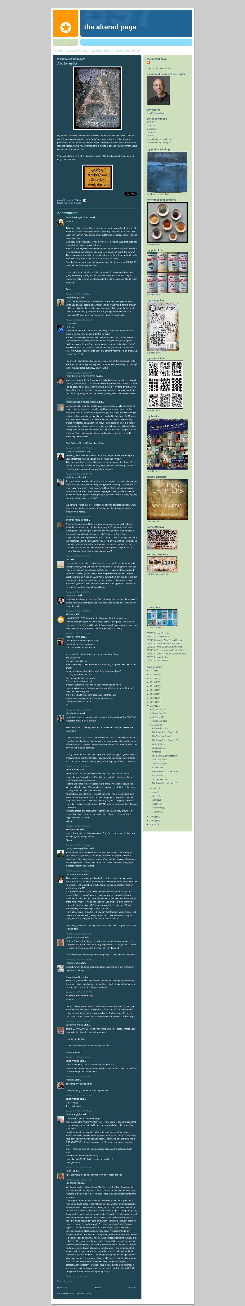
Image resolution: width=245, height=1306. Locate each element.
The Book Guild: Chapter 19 (165, 756)
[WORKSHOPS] (101, 51)
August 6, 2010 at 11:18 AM (79, 959)
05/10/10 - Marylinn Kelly (158, 636)
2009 (152, 817)
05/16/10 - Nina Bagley (157, 657)
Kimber (70, 614)
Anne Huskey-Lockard (77, 217)
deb (68, 559)
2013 (152, 694)
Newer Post (62, 1287)
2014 (152, 690)
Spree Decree (158, 744)
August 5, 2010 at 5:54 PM (78, 633)
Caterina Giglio (74, 1114)
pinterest (151, 132)
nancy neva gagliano (77, 848)
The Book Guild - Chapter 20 (165, 740)
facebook (151, 125)
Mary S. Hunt (73, 636)
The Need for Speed (161, 736)
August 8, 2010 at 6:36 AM (78, 1276)
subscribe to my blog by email (160, 139)
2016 (152, 682)
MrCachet (71, 595)
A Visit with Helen (160, 728)
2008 (152, 820)
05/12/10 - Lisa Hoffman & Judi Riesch (164, 643)
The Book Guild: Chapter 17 (165, 783)
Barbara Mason (74, 874)
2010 (152, 706)
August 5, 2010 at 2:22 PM (78, 556)
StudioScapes (158, 748)
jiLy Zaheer (71, 1183)
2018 (152, 674)
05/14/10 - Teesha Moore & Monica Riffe (165, 650)
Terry (69, 323)
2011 (152, 702)
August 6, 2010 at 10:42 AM (79, 934)
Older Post (133, 1287)
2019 (152, 670)
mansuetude (73, 963)
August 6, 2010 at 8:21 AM (78, 871)
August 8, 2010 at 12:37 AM (79, 1180)
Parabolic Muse (74, 1024)
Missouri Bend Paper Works (81, 402)
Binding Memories (160, 779)
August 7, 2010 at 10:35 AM (79, 1167)
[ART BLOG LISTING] (128, 51)
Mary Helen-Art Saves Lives (80, 376)
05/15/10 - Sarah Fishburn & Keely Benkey (166, 654)
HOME (59, 51)
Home (98, 1287)
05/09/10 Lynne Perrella (158, 633)
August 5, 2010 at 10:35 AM (79, 320)
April (155, 800)
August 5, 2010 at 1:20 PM (78, 517)
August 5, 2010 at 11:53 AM (79, 448)
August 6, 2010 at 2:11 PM (78, 1021)
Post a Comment (65, 1281)
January (156, 812)
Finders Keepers (159, 763)
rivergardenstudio (76, 451)
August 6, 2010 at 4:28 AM (78, 826)
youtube (150, 135)
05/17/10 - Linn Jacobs (157, 660)
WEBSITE (151, 122)
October (156, 717)
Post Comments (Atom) (81, 1293)
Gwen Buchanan (75, 937)
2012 (152, 698)
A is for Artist (67, 63)
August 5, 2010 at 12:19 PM (79, 474)
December (158, 709)
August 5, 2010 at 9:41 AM (78, 294)
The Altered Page (110, 27)
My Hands (156, 752)
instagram (151, 129)
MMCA (67, 203)
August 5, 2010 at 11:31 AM (79, 398)
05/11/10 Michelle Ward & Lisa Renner (164, 640)
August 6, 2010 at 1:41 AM (78, 766)
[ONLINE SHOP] (77, 51)
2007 (152, 824)
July (155, 788)
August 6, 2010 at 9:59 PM (78, 1076)
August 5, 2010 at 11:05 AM (79, 373)
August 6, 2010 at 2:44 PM (78, 1057)
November (158, 713)
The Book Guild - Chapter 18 (165, 771)
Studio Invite (157, 767)
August (156, 725)
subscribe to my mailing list (159, 142)
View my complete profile (158, 68)
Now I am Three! (159, 759)
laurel (69, 1170)
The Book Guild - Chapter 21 (165, 732)
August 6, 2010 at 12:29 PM (79, 992)
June (155, 792)
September (158, 721)
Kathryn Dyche (74, 477)
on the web (76, 203)
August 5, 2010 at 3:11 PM (78, 611)
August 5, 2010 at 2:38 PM (78, 592)
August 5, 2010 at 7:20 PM (78, 710)
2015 (152, 686)
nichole (70, 1079)
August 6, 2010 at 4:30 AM (78, 845)
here (133, 142)
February (157, 808)
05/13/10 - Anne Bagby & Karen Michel (164, 647)
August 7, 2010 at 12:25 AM (79, 1111)
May (155, 796)
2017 (152, 678)
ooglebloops (73, 297)
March (156, 804)
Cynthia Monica (74, 520)
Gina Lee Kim (72, 713)
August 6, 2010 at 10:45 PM (79, 1095)
